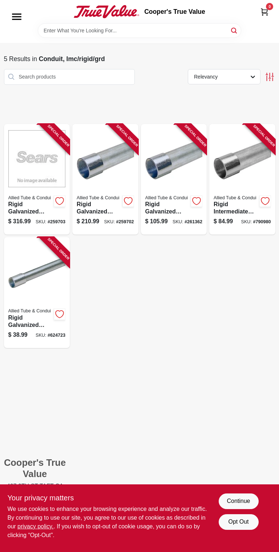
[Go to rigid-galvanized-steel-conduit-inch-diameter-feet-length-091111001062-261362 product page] (174, 179)
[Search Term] (139, 30)
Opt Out (238, 522)
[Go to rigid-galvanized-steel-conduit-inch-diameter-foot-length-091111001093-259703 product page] (37, 179)
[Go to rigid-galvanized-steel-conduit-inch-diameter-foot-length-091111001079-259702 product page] (105, 179)
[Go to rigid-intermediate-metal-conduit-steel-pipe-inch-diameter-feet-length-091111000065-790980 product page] (242, 179)
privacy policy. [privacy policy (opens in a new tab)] (35, 526)
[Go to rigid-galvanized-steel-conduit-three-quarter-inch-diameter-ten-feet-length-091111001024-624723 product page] (37, 292)
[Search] (234, 30)
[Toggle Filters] (270, 77)
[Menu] (16, 16)
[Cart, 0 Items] (264, 12)
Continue (238, 501)
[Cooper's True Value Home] (106, 11)
